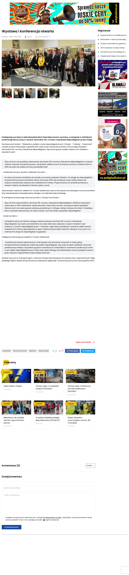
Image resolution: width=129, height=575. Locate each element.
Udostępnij (72, 351)
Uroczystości (7, 351)
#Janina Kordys (44, 351)
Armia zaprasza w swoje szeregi (111, 48)
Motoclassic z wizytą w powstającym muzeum (112, 39)
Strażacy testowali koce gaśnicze (112, 43)
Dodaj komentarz (11, 527)
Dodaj (90, 465)
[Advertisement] (48, 117)
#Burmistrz (32, 351)
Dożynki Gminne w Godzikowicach (112, 35)
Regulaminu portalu (53, 517)
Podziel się (88, 351)
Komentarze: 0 (42, 37)
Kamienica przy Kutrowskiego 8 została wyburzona (112, 52)
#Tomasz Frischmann (20, 351)
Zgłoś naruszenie (85, 342)
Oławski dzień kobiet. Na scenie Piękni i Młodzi (112, 56)
